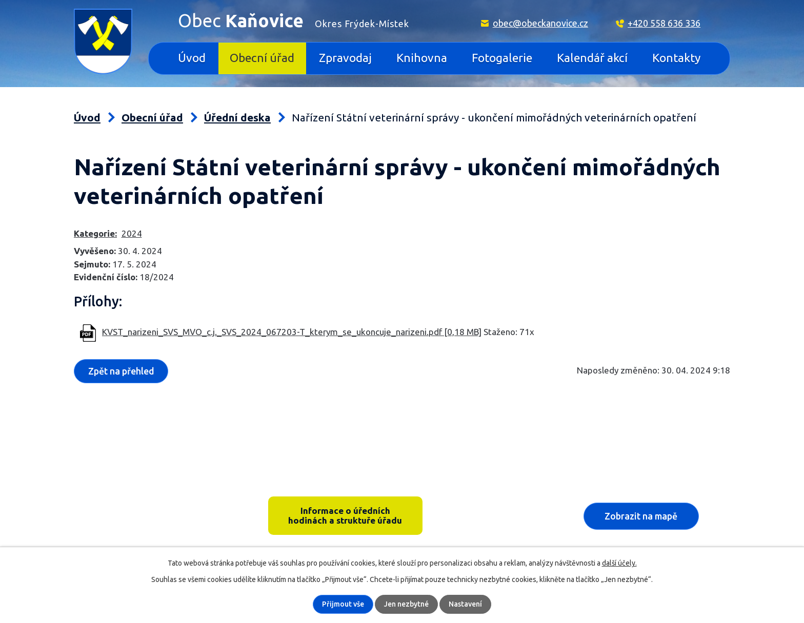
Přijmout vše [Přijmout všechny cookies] (343, 604)
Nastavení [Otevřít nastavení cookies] (465, 604)
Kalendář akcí (592, 57)
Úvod (192, 57)
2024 (132, 233)
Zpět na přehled (121, 371)
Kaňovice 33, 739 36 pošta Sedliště (154, 501)
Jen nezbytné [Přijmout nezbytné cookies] (406, 604)
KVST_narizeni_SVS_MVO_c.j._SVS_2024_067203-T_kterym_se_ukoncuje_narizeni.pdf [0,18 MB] (291, 332)
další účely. (619, 563)
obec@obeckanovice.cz (540, 23)
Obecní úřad (262, 57)
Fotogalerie (502, 57)
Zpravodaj (345, 57)
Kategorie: (95, 233)
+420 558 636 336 (664, 23)
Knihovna (421, 57)
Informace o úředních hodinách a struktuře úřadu (345, 515)
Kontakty (676, 57)
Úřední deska (237, 117)
